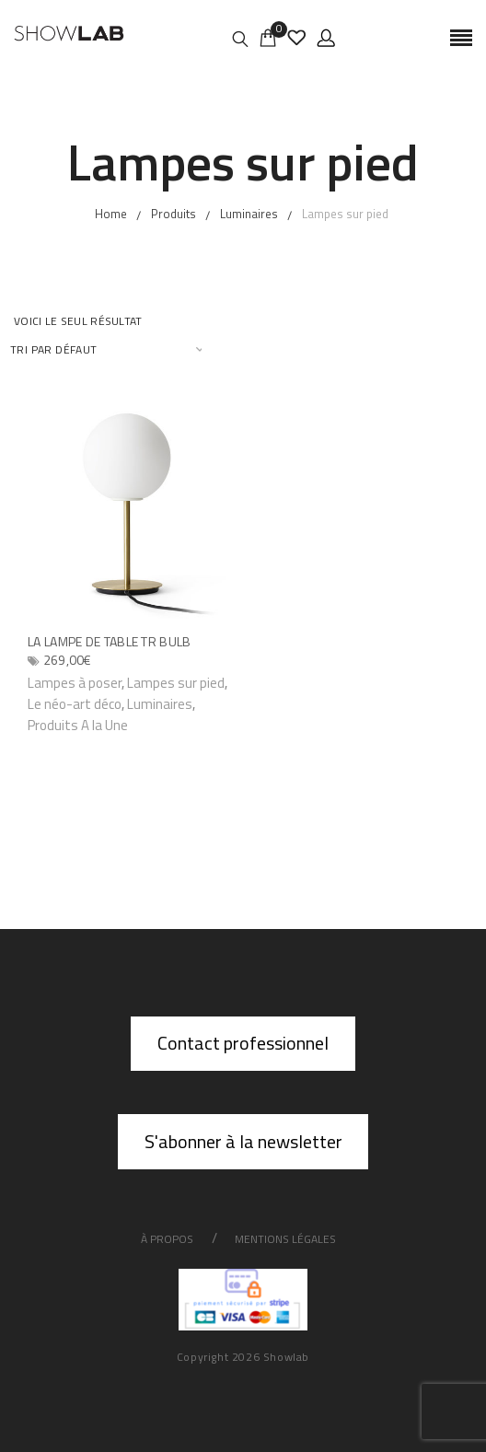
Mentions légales (285, 1239)
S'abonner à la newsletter (243, 1141)
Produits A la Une (78, 725)
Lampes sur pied (176, 682)
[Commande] (106, 349)
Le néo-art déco (75, 703)
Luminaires (159, 703)
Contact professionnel (243, 1042)
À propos (167, 1239)
